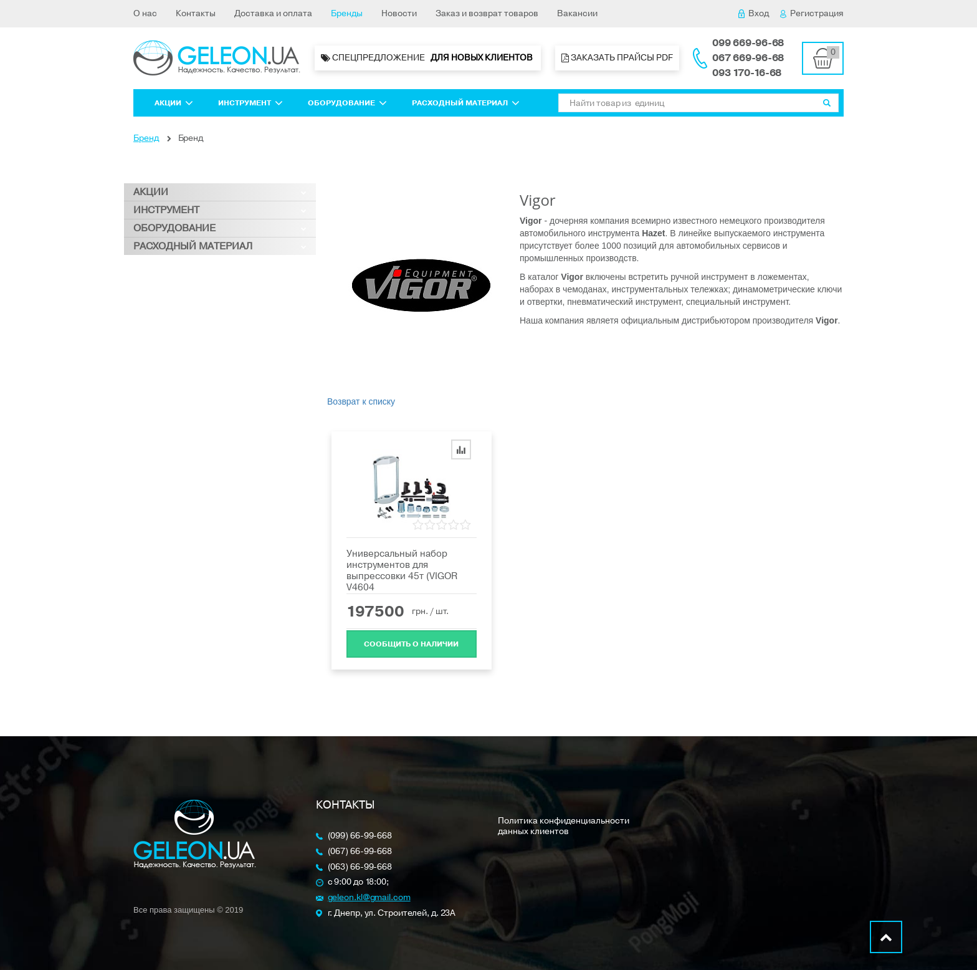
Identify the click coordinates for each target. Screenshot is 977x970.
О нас (145, 13)
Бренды (347, 13)
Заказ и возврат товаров (487, 13)
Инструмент (250, 103)
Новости (399, 13)
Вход (753, 13)
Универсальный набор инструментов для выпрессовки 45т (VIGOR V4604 (401, 570)
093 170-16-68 (746, 73)
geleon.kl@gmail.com (369, 898)
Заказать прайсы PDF (617, 58)
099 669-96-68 (748, 43)
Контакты (196, 13)
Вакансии (577, 13)
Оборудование (347, 103)
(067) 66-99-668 (360, 852)
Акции (174, 103)
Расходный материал (466, 103)
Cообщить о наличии (411, 643)
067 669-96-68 (748, 58)
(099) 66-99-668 (360, 836)
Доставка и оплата (273, 13)
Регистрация (812, 13)
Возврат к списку (361, 401)
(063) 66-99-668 (360, 867)
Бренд (146, 138)
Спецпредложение (428, 58)
